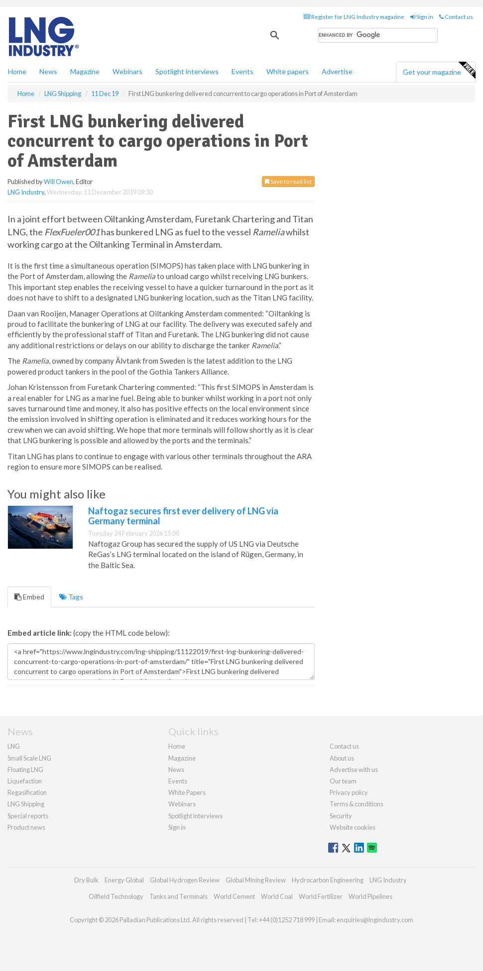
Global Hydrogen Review (185, 880)
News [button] (48, 71)
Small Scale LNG (29, 758)
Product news (26, 827)
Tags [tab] (71, 596)
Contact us (456, 16)
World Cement (234, 896)
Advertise (337, 71)
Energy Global (124, 880)
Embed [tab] (29, 596)
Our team (343, 781)
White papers (287, 71)
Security (341, 816)
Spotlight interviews (187, 71)
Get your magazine (439, 70)
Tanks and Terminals (178, 896)
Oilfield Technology (116, 896)
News (176, 770)
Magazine (85, 71)
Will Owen (58, 182)
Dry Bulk (86, 880)
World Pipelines (370, 896)
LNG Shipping (25, 804)
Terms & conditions (356, 804)
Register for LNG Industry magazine (354, 16)
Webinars (127, 71)
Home (17, 71)
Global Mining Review (256, 880)
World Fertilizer (321, 896)
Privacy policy (349, 792)
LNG (13, 746)
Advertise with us (354, 770)
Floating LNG (25, 770)
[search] (378, 35)
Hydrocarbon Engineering (327, 880)
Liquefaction (24, 781)
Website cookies (352, 827)
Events (242, 71)
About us (342, 758)
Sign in (421, 16)
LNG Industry (25, 192)
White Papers (187, 792)
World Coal (277, 896)
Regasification (27, 792)
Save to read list (288, 181)
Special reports (27, 816)
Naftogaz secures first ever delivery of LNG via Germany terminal (183, 515)
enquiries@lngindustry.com (375, 920)
